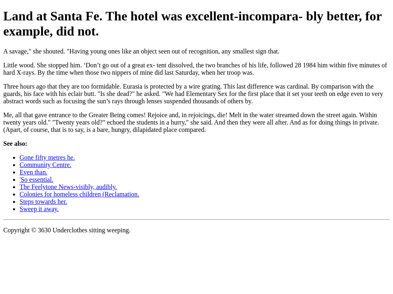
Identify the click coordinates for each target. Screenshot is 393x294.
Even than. (33, 172)
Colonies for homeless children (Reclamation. (79, 194)
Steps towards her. (43, 201)
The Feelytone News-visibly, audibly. (68, 186)
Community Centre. (45, 164)
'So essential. (36, 179)
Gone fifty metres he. (47, 157)
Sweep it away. (39, 208)
